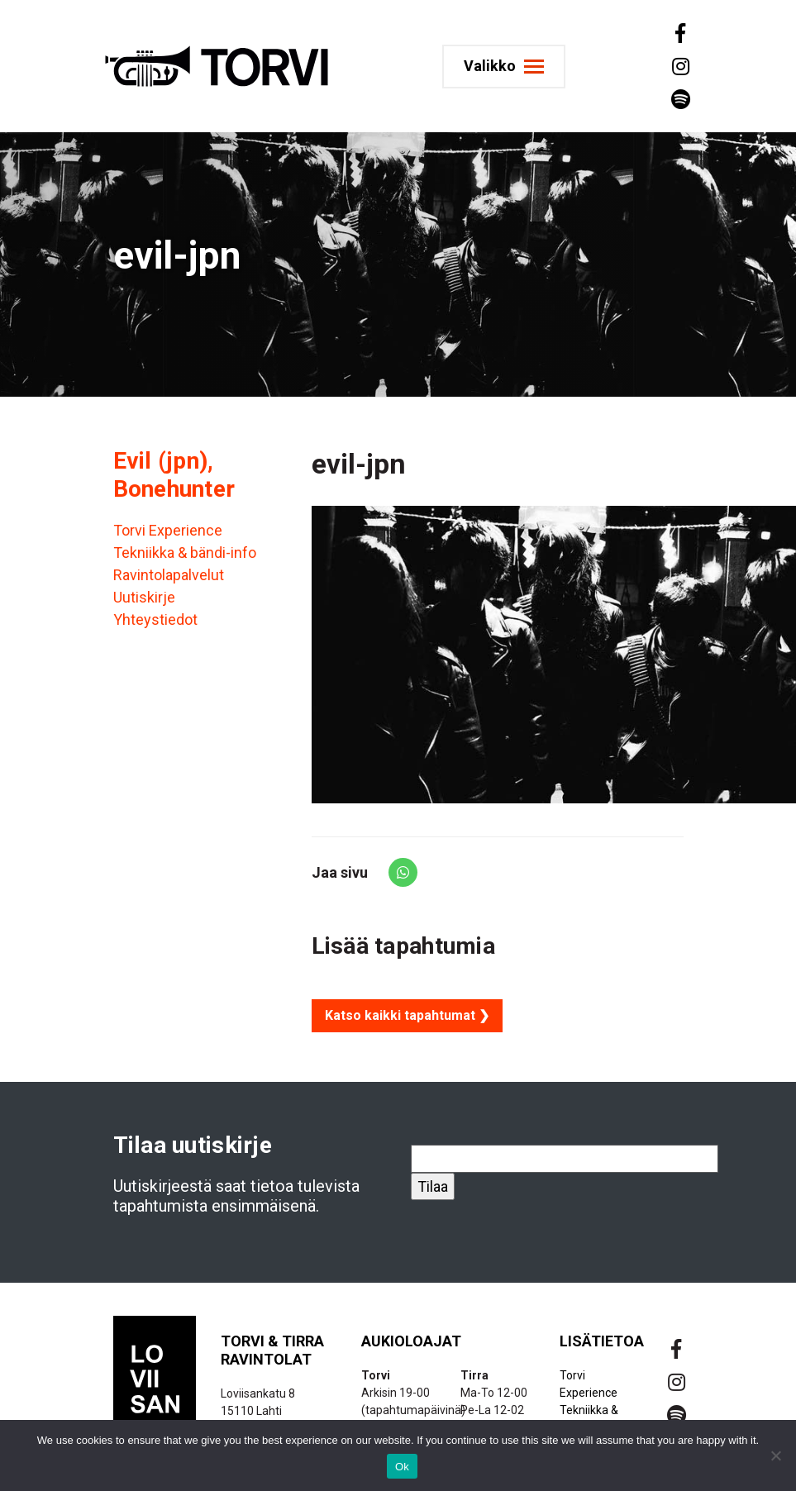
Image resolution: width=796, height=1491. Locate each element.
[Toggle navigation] (503, 66)
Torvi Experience (167, 530)
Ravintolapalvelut (168, 575)
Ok (402, 1466)
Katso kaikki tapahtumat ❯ (407, 1015)
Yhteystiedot (155, 619)
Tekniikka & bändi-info (184, 552)
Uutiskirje (144, 597)
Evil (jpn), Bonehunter (174, 475)
